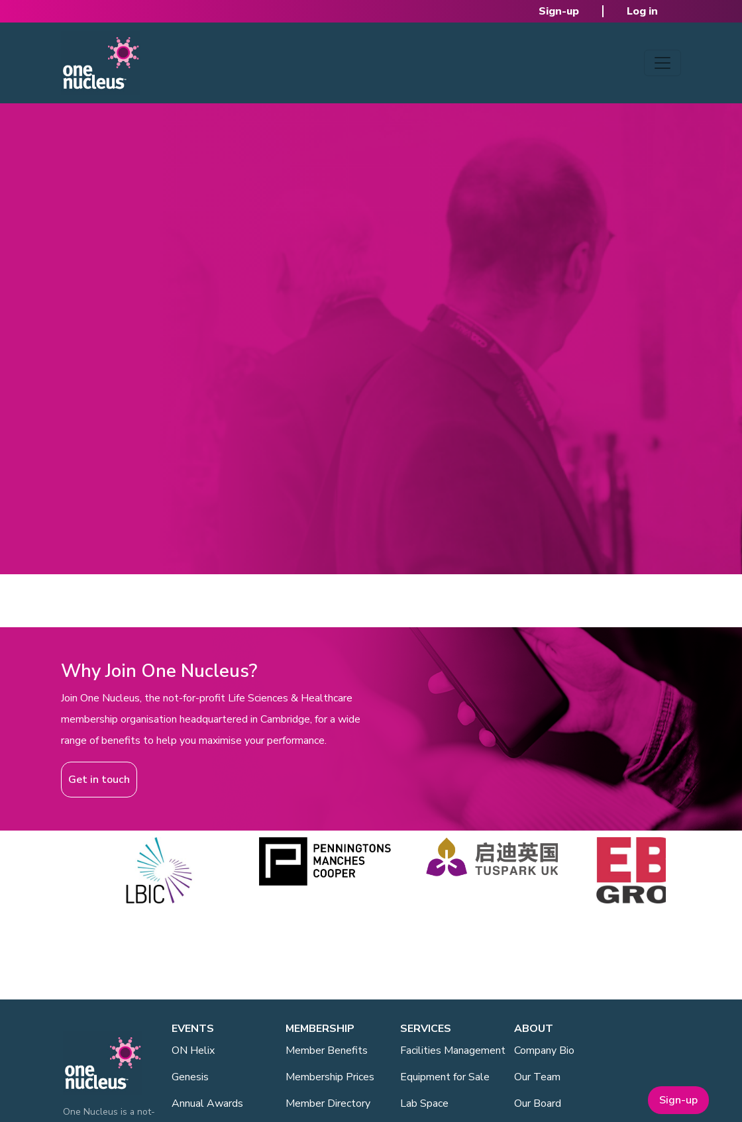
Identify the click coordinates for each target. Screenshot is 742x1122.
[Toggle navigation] (662, 63)
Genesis (190, 1077)
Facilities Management (452, 1050)
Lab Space (424, 1103)
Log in (642, 11)
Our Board (537, 1103)
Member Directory (328, 1103)
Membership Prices (330, 1077)
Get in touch (99, 779)
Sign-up (559, 11)
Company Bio (544, 1050)
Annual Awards (207, 1103)
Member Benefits (327, 1050)
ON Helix (193, 1050)
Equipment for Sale (445, 1077)
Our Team (537, 1077)
